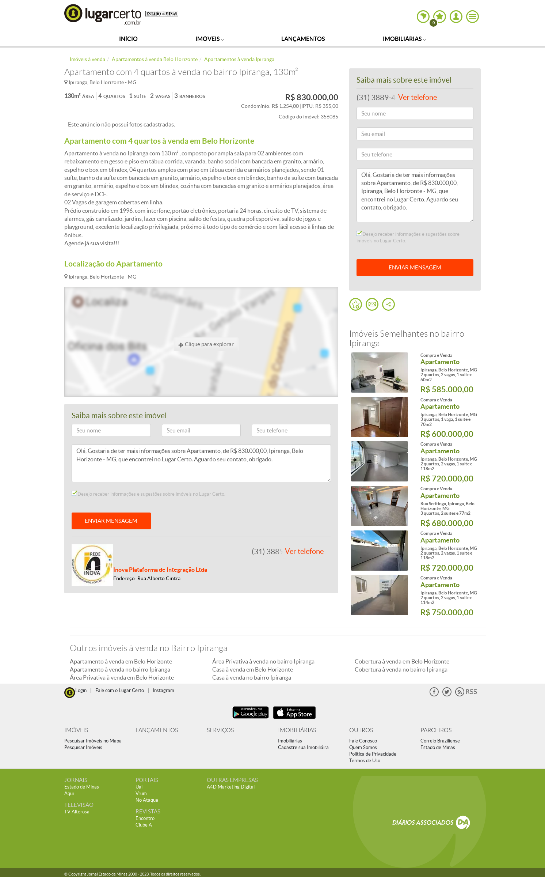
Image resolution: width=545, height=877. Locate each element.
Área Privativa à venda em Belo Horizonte (122, 677)
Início (128, 38)
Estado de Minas (437, 747)
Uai (139, 787)
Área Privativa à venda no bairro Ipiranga (263, 661)
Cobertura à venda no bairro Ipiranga (401, 669)
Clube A (144, 825)
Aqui (69, 793)
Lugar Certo (103, 14)
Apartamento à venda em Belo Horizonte (121, 661)
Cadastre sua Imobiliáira (303, 747)
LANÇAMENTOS (157, 730)
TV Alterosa (76, 811)
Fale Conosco (363, 741)
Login (81, 690)
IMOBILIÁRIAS (297, 730)
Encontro (145, 818)
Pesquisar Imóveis (83, 747)
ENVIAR (415, 267)
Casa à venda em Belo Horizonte (252, 669)
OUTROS (361, 730)
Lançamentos (303, 38)
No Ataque (147, 800)
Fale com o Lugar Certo (119, 690)
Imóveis (209, 38)
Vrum (141, 793)
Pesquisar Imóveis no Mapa (93, 741)
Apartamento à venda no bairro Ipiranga (120, 669)
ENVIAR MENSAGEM (111, 521)
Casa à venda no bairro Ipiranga (251, 677)
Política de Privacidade (372, 754)
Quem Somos (363, 747)
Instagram (163, 690)
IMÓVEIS (76, 730)
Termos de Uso (364, 760)
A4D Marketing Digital (231, 787)
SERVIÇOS (220, 730)
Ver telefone (304, 551)
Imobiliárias (404, 38)
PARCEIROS (435, 730)
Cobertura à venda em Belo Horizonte (402, 661)
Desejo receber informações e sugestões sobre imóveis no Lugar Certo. (148, 494)
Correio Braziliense (440, 741)
